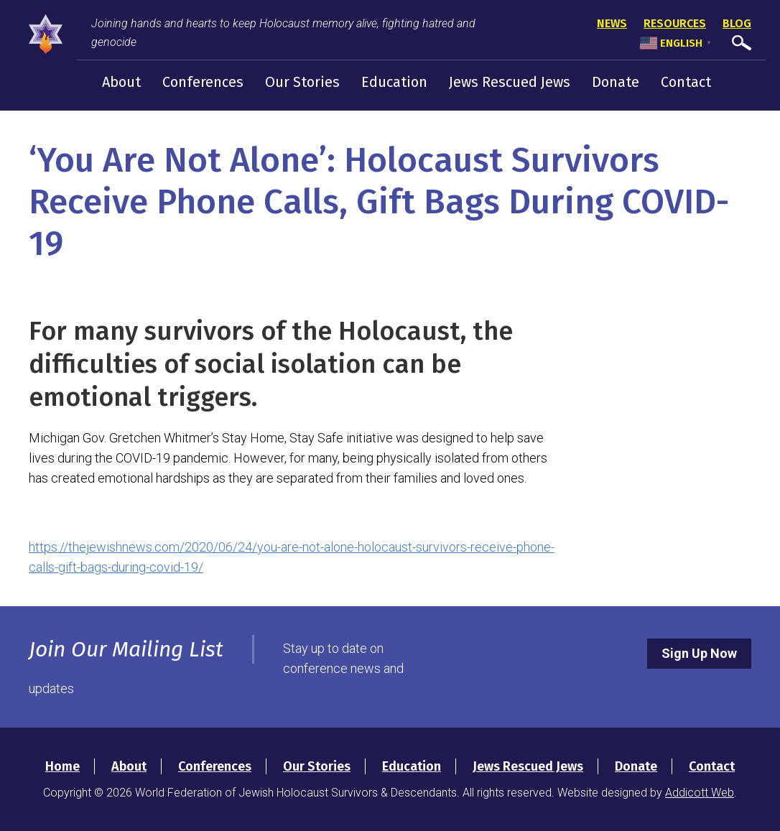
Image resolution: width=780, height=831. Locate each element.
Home (62, 766)
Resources (675, 23)
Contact (686, 81)
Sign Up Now (699, 653)
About (121, 81)
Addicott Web (699, 792)
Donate (615, 81)
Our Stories (302, 81)
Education (394, 81)
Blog (737, 23)
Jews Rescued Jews (509, 81)
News (612, 23)
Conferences (202, 81)
